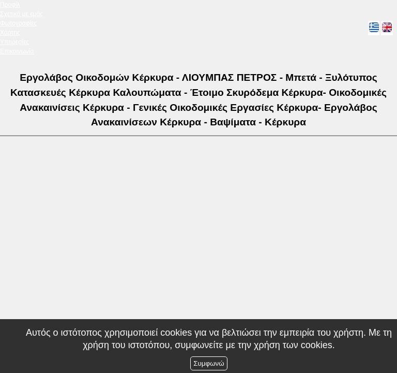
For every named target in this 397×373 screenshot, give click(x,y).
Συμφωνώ (208, 363)
